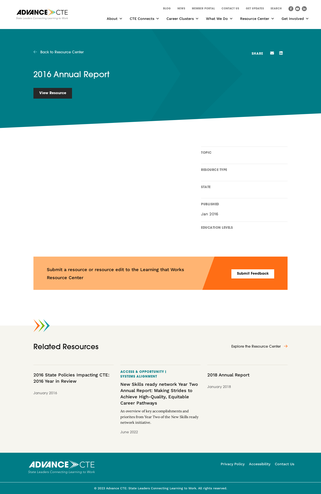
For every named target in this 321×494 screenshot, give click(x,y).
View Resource (52, 93)
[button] (276, 9)
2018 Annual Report (228, 375)
